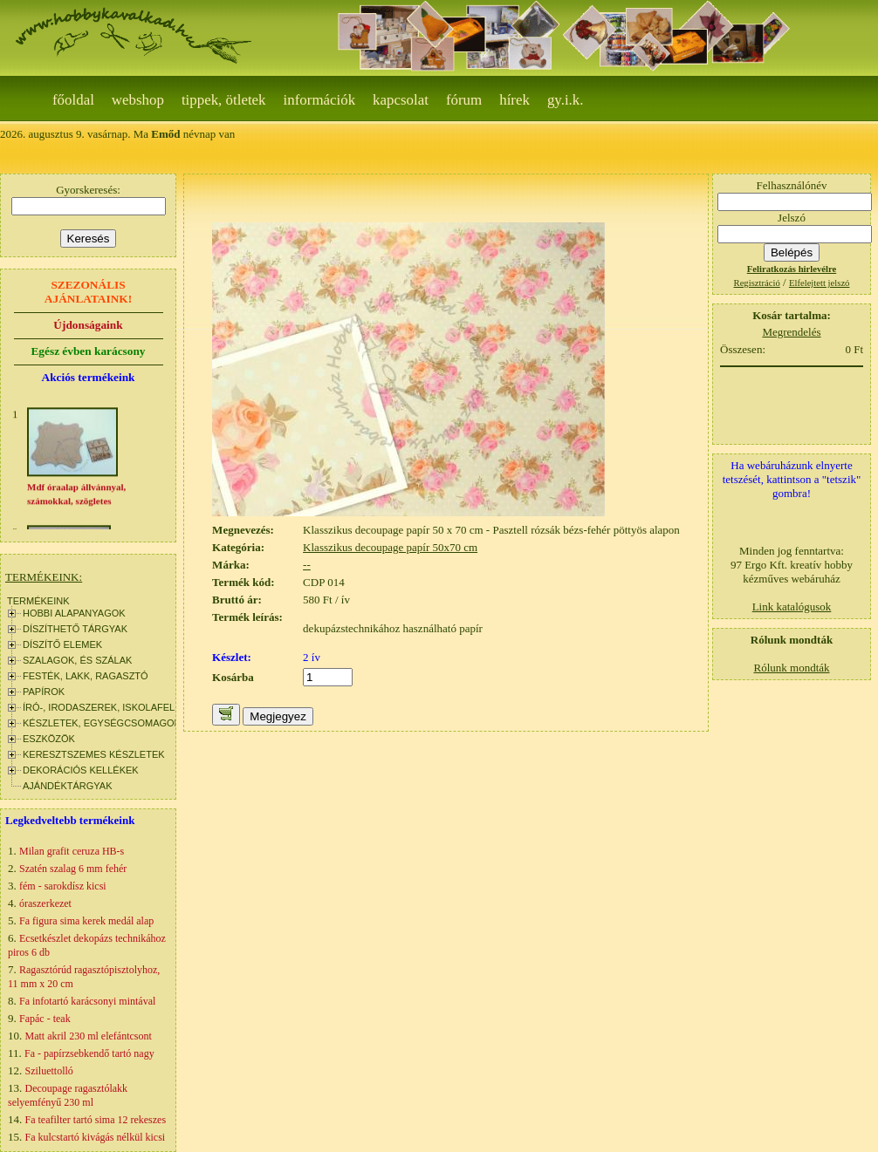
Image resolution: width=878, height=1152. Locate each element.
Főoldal (73, 100)
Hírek (514, 100)
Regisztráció (757, 283)
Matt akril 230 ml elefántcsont (88, 1036)
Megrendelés (791, 331)
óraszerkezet (45, 903)
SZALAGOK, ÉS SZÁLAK (77, 660)
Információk (320, 100)
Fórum (464, 100)
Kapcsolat (401, 100)
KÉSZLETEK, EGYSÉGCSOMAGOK (102, 723)
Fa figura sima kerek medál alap (86, 921)
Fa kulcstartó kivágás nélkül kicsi (95, 1137)
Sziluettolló (49, 1071)
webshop (138, 100)
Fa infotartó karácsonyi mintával (87, 1001)
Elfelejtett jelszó (819, 283)
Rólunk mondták (791, 667)
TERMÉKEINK (38, 601)
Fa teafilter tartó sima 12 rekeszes (96, 1120)
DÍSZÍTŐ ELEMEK (62, 644)
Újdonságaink (87, 324)
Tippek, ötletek (224, 100)
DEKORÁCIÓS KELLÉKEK (81, 770)
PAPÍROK (44, 691)
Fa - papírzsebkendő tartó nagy (89, 1053)
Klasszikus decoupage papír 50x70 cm (390, 547)
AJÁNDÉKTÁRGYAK (68, 785)
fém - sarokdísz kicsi (62, 886)
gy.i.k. (565, 100)
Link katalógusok (792, 606)
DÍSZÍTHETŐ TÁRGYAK (75, 629)
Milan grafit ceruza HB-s (71, 851)
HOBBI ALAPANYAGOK (74, 613)
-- (307, 564)
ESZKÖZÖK (49, 738)
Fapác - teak (45, 1018)
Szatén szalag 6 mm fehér (73, 868)
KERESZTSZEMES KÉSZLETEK (94, 754)
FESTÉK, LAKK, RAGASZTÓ (85, 676)
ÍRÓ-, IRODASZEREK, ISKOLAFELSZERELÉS (124, 707)
